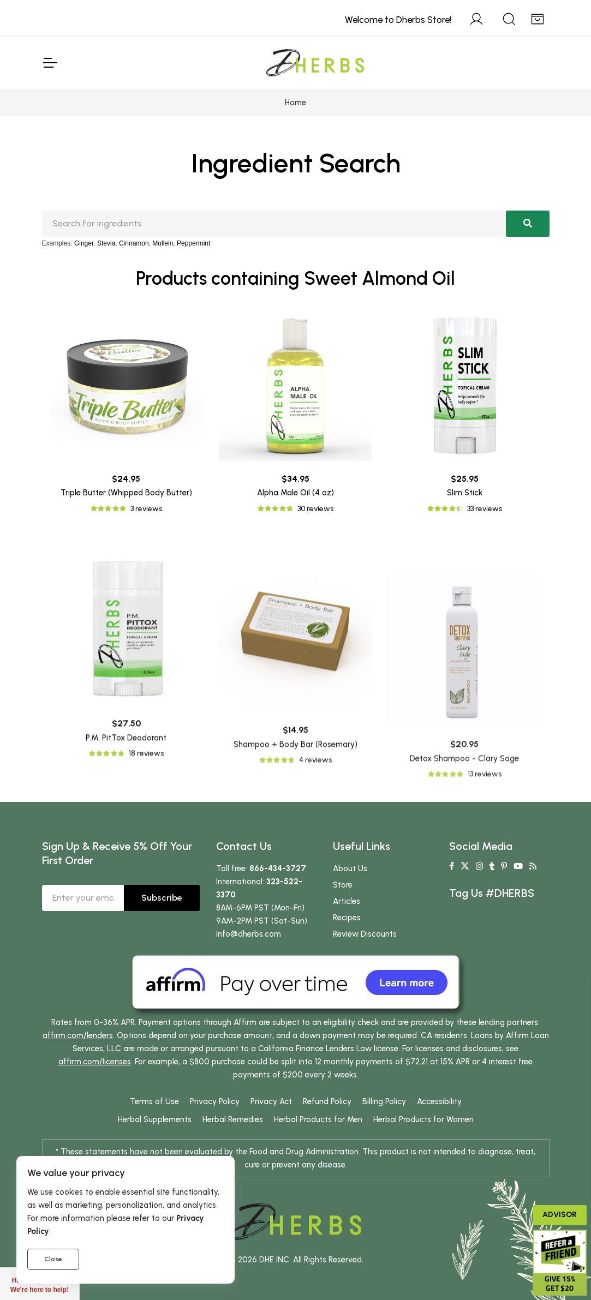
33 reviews (484, 508)
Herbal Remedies (232, 1119)
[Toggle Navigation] (49, 62)
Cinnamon (134, 243)
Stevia (106, 243)
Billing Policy (384, 1101)
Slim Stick (464, 493)
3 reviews (146, 508)
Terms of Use (154, 1101)
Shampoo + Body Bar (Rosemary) (295, 909)
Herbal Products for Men (318, 1119)
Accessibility (439, 1101)
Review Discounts (365, 934)
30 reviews (315, 508)
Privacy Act (271, 1101)
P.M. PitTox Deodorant (126, 881)
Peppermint (193, 243)
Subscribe (161, 897)
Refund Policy (327, 1101)
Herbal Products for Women (423, 1119)
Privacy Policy (215, 1101)
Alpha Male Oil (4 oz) (295, 493)
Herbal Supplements (155, 1119)
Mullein (162, 243)
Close (53, 1259)
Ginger (83, 243)
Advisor (559, 1214)
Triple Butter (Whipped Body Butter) (126, 493)
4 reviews (315, 924)
